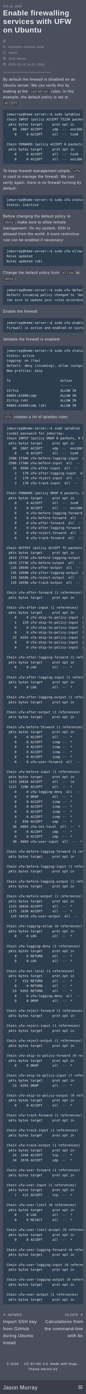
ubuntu (30, 47)
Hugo (72, 1364)
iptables (16, 47)
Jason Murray (20, 1388)
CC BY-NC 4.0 (36, 1364)
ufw (41, 47)
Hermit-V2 (49, 1369)
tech (14, 52)
